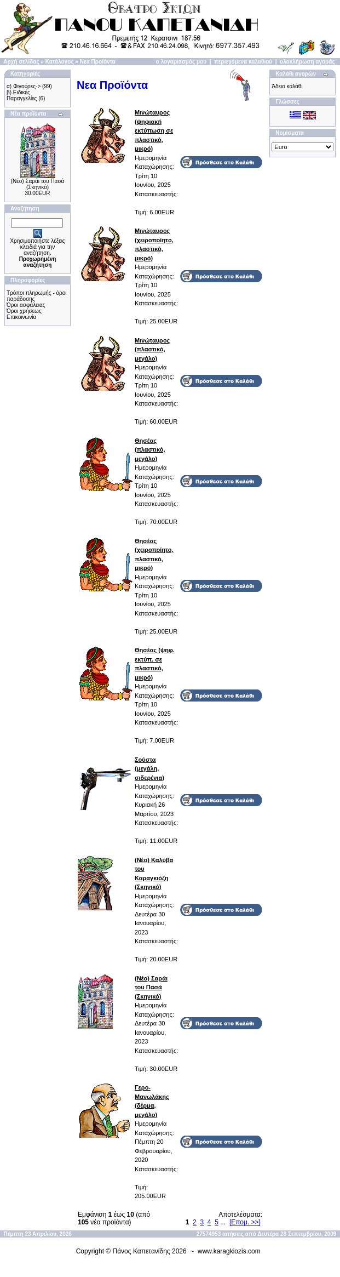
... (223, 1222)
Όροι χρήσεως (24, 311)
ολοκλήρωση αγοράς (307, 62)
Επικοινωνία (21, 317)
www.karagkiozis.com (229, 1251)
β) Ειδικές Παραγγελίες (22, 95)
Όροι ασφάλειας (26, 305)
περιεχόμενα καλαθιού (243, 62)
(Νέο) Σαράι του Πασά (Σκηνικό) (38, 184)
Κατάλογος (59, 62)
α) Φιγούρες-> (24, 86)
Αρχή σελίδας (21, 62)
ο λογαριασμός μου (181, 62)
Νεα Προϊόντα (98, 62)
